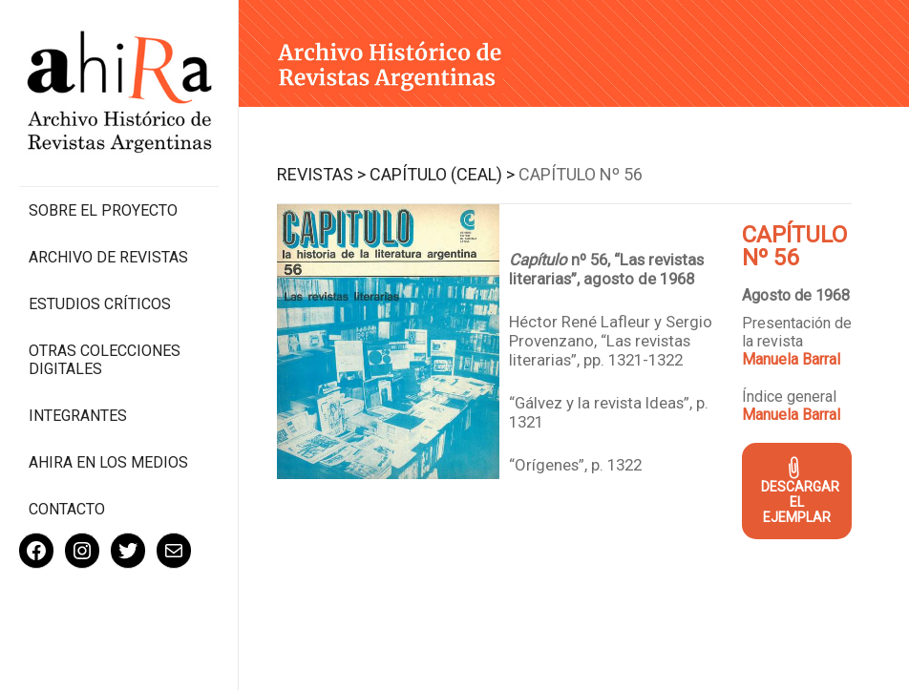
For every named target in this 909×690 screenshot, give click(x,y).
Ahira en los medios (108, 462)
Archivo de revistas (108, 257)
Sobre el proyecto (103, 210)
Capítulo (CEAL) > (442, 174)
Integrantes (78, 416)
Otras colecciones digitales (104, 360)
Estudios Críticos (100, 304)
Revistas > (321, 174)
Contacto (67, 509)
